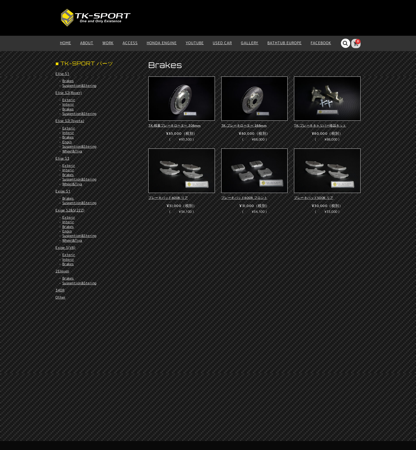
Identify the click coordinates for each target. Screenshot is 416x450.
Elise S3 (62, 158)
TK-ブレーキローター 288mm (244, 125)
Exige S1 (62, 191)
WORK (108, 42)
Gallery (249, 42)
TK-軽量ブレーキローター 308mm (174, 125)
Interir (68, 104)
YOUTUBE (195, 42)
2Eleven (62, 271)
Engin (67, 142)
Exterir (68, 100)
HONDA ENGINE (162, 42)
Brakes (68, 81)
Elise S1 (62, 73)
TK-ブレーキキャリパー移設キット (320, 125)
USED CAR (222, 42)
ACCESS (130, 42)
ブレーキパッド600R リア (168, 198)
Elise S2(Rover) (68, 92)
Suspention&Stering (79, 85)
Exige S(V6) (65, 247)
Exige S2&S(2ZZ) (70, 210)
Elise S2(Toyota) (69, 120)
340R (59, 290)
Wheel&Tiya (72, 151)
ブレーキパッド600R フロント (244, 198)
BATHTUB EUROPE (284, 42)
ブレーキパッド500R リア (313, 198)
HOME (65, 42)
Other (60, 297)
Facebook (321, 42)
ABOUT (86, 42)
